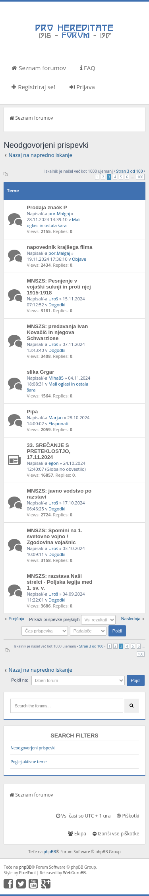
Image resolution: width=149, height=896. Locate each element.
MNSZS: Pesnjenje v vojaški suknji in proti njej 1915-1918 (59, 287)
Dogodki (56, 305)
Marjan (55, 417)
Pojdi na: (19, 680)
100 (140, 177)
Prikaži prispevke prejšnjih (72, 619)
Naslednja (131, 618)
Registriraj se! (33, 87)
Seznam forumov (39, 68)
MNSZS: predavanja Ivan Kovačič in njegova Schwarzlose (57, 332)
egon (53, 463)
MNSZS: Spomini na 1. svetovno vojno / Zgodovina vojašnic (54, 536)
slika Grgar (40, 372)
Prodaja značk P (47, 207)
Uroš (53, 299)
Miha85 (56, 378)
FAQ (87, 68)
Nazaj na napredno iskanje (40, 155)
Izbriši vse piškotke (116, 833)
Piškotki (128, 815)
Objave (79, 259)
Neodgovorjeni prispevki (32, 748)
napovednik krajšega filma (59, 247)
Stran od (129, 171)
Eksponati (58, 423)
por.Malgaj (59, 213)
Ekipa (77, 833)
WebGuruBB (74, 872)
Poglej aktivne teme (28, 761)
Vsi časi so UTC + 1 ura (83, 815)
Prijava (82, 87)
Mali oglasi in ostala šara (53, 222)
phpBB (50, 851)
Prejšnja (16, 618)
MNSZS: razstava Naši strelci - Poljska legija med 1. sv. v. (59, 582)
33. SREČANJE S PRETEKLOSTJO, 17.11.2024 (48, 451)
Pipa (32, 412)
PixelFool (27, 872)
